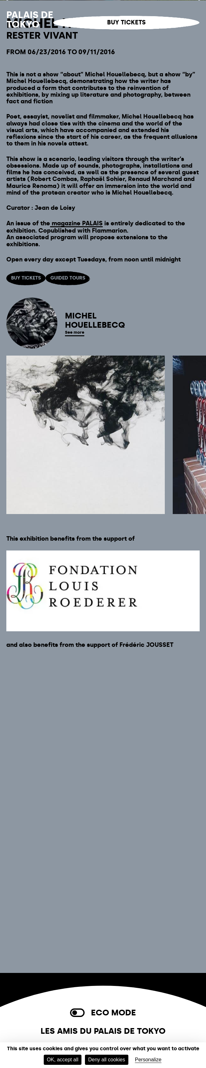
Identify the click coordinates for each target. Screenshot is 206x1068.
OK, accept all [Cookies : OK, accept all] (63, 1059)
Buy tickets (126, 22)
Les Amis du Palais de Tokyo (103, 1031)
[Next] (198, 114)
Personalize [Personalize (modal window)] (148, 1059)
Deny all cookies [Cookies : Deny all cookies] (106, 1059)
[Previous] (8, 114)
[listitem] (85, 665)
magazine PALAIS (76, 451)
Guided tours (67, 506)
